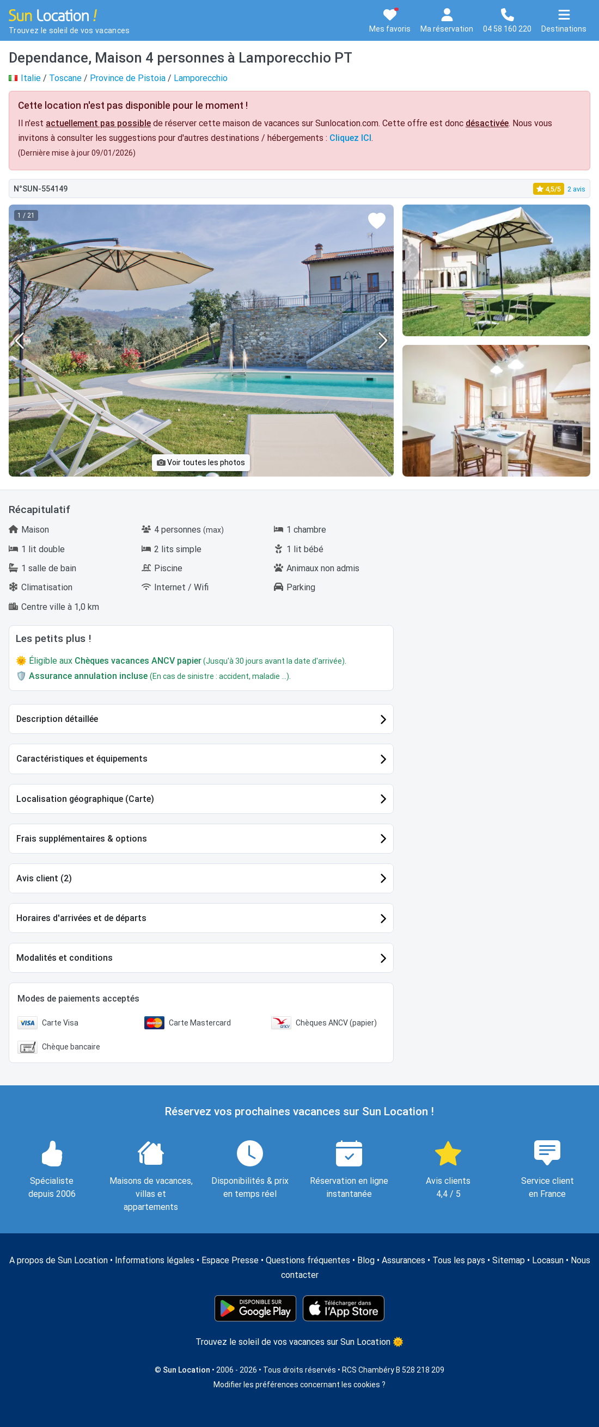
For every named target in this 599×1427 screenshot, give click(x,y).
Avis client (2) (44, 878)
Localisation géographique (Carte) (85, 799)
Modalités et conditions (64, 958)
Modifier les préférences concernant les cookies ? (299, 1384)
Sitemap (508, 1260)
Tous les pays (458, 1260)
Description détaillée (57, 719)
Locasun (548, 1260)
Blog (366, 1260)
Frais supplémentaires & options (81, 838)
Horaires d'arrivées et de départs (81, 918)
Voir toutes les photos (201, 462)
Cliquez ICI (350, 138)
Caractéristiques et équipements (82, 758)
